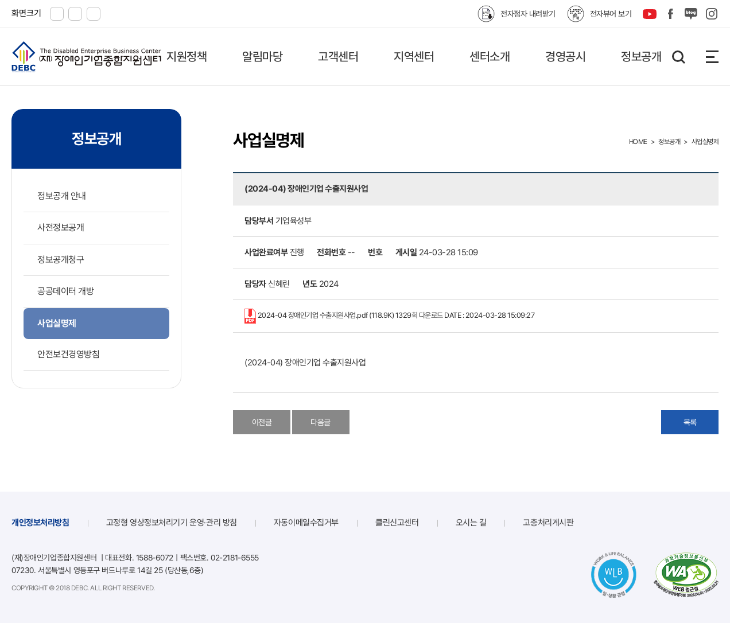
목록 (690, 422)
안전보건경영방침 (68, 354)
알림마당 (262, 56)
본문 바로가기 (0, 0)
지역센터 (414, 56)
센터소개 (489, 56)
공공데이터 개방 (65, 291)
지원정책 (186, 56)
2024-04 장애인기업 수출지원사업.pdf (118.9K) (389, 316)
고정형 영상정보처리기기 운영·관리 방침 (171, 522)
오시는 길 (471, 522)
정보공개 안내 (61, 195)
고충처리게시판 (548, 522)
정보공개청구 (60, 259)
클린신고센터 (396, 522)
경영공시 (565, 56)
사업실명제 (56, 323)
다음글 (320, 422)
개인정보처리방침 (40, 522)
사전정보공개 (60, 227)
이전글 (262, 422)
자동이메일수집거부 (306, 522)
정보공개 (641, 56)
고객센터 (338, 56)
